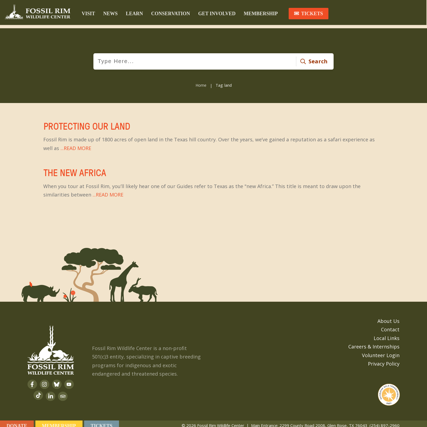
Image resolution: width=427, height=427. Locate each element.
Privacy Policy (383, 359)
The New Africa (213, 179)
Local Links (386, 334)
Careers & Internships (373, 342)
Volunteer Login (380, 351)
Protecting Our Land (213, 133)
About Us (388, 316)
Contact (390, 325)
